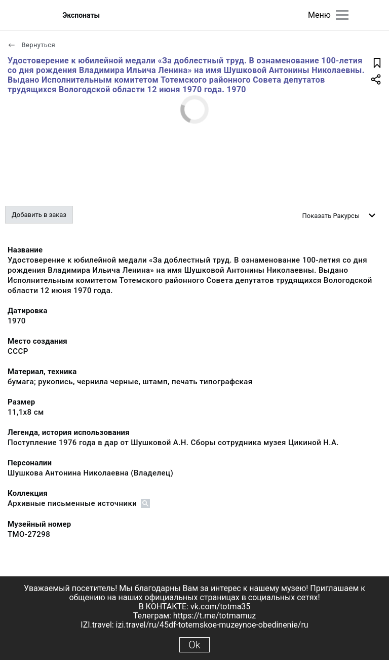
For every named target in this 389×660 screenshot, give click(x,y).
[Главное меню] (342, 15)
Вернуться (31, 45)
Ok (194, 645)
